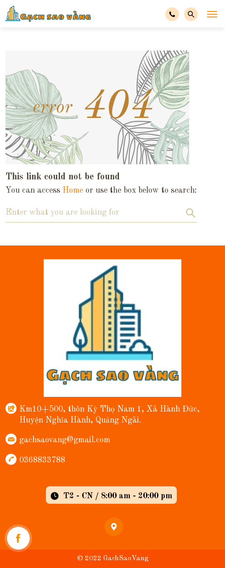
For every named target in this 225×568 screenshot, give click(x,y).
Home (72, 190)
